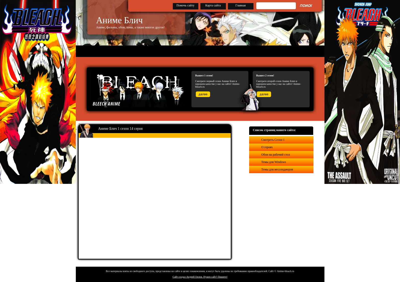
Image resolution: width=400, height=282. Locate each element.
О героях (267, 147)
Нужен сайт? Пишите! (215, 276)
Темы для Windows (273, 162)
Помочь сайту (185, 5)
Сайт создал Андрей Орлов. (188, 276)
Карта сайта (213, 5)
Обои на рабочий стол (275, 154)
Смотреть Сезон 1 (273, 140)
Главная (240, 5)
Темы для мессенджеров (277, 169)
